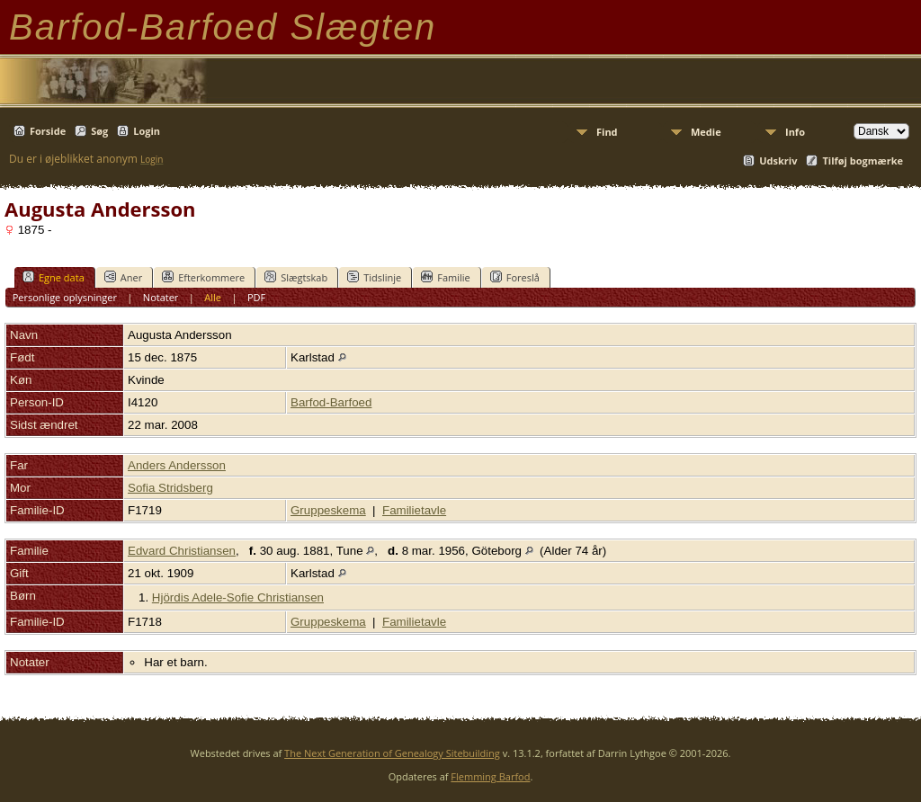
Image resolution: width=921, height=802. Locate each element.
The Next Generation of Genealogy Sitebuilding (392, 753)
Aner (123, 277)
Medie (706, 131)
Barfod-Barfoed (331, 402)
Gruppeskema (328, 510)
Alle (212, 297)
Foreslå (515, 277)
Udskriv (778, 160)
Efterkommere (203, 277)
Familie (445, 277)
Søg (99, 131)
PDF (256, 297)
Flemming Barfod (490, 776)
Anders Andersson (177, 465)
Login (146, 131)
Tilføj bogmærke (862, 160)
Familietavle (414, 510)
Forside (48, 131)
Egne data (53, 277)
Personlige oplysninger (65, 297)
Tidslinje (374, 277)
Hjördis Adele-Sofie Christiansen (238, 597)
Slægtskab (295, 277)
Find (607, 131)
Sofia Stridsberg (170, 488)
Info (795, 131)
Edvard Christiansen (182, 550)
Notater (161, 297)
